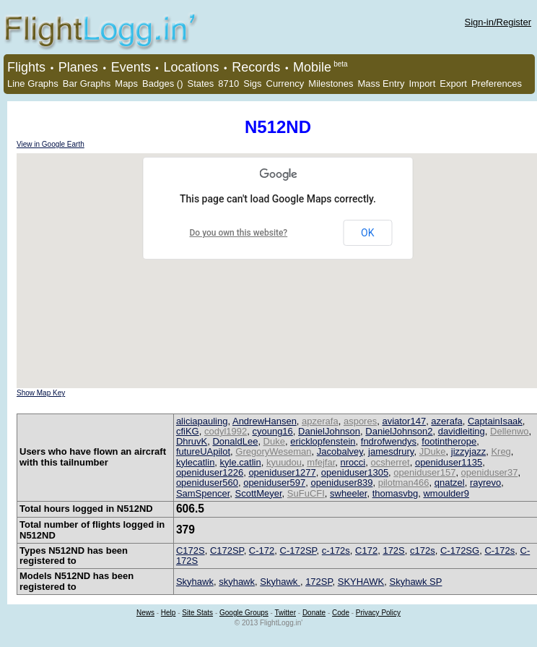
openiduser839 (341, 482)
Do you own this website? (239, 233)
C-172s (499, 550)
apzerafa (320, 421)
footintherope (449, 441)
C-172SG (459, 550)
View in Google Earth (50, 144)
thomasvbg (395, 493)
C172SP (227, 550)
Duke (274, 441)
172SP (318, 581)
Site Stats (197, 613)
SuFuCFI (306, 493)
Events (131, 67)
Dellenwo (509, 431)
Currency (285, 83)
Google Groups (243, 613)
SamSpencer (203, 493)
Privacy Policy (378, 613)
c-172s (336, 550)
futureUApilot (203, 451)
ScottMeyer (258, 493)
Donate (314, 613)
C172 (366, 550)
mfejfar (321, 462)
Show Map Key (41, 393)
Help (168, 613)
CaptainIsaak (495, 421)
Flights (26, 67)
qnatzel (450, 482)
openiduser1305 (354, 472)
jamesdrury (391, 451)
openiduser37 (489, 472)
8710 (228, 83)
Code (340, 613)
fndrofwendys (388, 441)
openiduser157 (424, 472)
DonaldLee (235, 441)
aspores (360, 421)
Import (422, 83)
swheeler (348, 493)
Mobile (312, 67)
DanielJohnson (329, 431)
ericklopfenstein (322, 441)
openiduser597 (274, 482)
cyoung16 (272, 431)
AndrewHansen (264, 421)
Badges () (162, 83)
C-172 (261, 550)
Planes (78, 67)
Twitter (285, 613)
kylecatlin (195, 462)
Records (256, 67)
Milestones (330, 83)
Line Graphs (32, 83)
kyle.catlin (240, 462)
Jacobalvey (340, 451)
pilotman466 (403, 482)
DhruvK (191, 441)
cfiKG (187, 431)
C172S (190, 550)
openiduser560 (207, 482)
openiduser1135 (448, 462)
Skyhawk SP (415, 581)
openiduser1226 (209, 472)
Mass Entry (380, 83)
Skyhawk (195, 581)
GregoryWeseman (273, 451)
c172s (422, 550)
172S (393, 550)
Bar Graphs (86, 83)
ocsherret (389, 462)
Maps (126, 83)
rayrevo (485, 482)
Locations (191, 67)
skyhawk (237, 581)
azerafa (446, 421)
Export (453, 83)
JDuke (432, 451)
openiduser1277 (281, 472)
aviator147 (404, 421)
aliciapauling (202, 421)
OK (367, 233)
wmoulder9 (446, 493)
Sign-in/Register (498, 22)
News (145, 613)
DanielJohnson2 (398, 431)
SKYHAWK (361, 581)
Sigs (252, 83)
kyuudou (284, 462)
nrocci (353, 462)
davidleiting (461, 431)
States (200, 83)
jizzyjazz (468, 451)
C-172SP (298, 550)
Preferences (496, 83)
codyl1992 (225, 431)
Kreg (500, 451)
